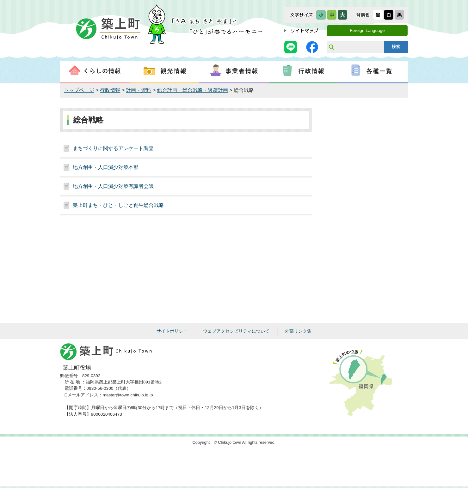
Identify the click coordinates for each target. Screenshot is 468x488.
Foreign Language (367, 30)
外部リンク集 (298, 331)
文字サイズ (301, 15)
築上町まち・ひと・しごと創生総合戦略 (118, 205)
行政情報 (110, 90)
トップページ (79, 90)
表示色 (363, 15)
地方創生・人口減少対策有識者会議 (113, 186)
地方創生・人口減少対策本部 (106, 167)
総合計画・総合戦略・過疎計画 (192, 90)
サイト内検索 (331, 47)
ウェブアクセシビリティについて (236, 331)
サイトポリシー (172, 331)
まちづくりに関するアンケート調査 (113, 148)
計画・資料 (138, 90)
